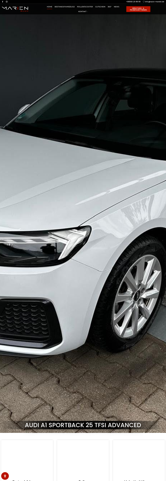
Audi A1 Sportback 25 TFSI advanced (83, 425)
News (116, 7)
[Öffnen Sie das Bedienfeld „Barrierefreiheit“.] (5, 476)
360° (110, 7)
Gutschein (100, 7)
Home (49, 7)
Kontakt (83, 11)
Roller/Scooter (85, 7)
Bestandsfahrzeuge (65, 7)
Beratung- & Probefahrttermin (138, 9)
